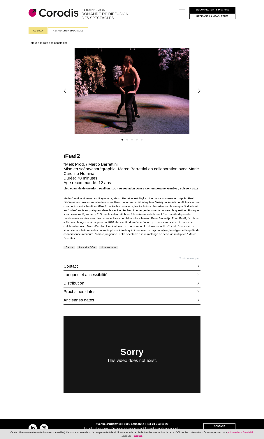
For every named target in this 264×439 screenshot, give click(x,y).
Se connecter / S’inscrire (212, 9)
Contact (71, 266)
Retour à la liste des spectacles (48, 42)
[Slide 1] (122, 139)
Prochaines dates (80, 291)
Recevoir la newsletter (212, 16)
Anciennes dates (79, 300)
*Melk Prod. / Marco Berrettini (91, 164)
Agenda (38, 30)
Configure (126, 435)
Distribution (74, 283)
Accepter (138, 435)
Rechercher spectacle (68, 30)
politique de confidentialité (240, 432)
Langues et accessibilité (86, 274)
